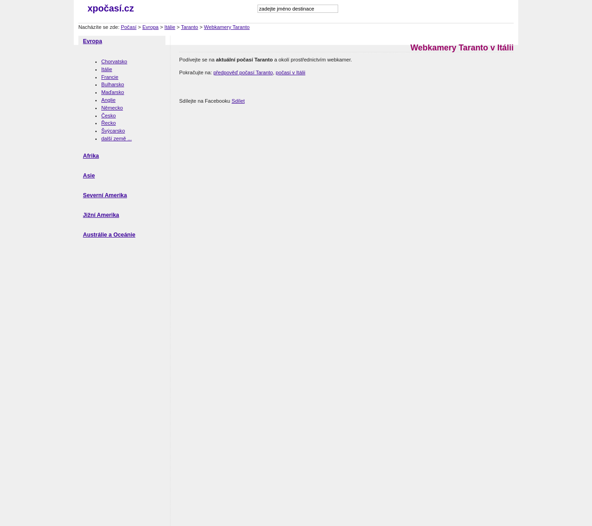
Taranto (189, 27)
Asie (89, 175)
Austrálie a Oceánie (109, 235)
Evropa (151, 27)
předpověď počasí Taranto (243, 72)
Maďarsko (112, 92)
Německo (112, 108)
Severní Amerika (105, 195)
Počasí (129, 27)
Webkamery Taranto (227, 27)
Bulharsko (112, 84)
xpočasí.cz (111, 8)
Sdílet (238, 101)
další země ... (116, 138)
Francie (109, 77)
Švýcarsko (113, 130)
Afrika (91, 156)
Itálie (169, 27)
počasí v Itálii (291, 72)
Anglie (108, 100)
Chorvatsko (114, 61)
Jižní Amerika (101, 215)
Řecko (108, 123)
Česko (108, 115)
